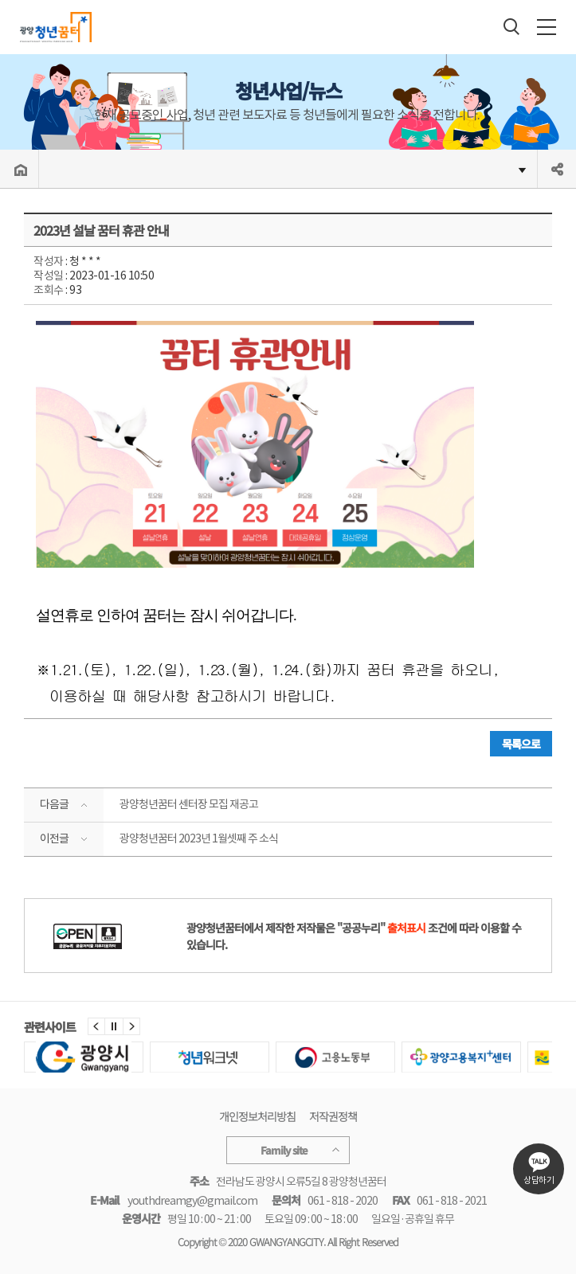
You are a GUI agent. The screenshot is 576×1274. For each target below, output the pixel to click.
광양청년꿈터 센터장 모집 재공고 (189, 804)
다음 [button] (131, 1026)
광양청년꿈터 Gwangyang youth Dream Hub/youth (54, 27)
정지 (114, 1026)
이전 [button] (96, 1026)
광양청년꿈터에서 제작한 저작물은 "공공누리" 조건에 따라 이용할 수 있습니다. (353, 936)
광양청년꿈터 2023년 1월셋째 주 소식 (199, 838)
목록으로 (521, 744)
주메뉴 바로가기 (0, 0)
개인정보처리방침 (257, 1116)
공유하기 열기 (557, 169)
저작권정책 (333, 1116)
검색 (511, 26)
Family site (288, 1150)
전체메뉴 (546, 27)
